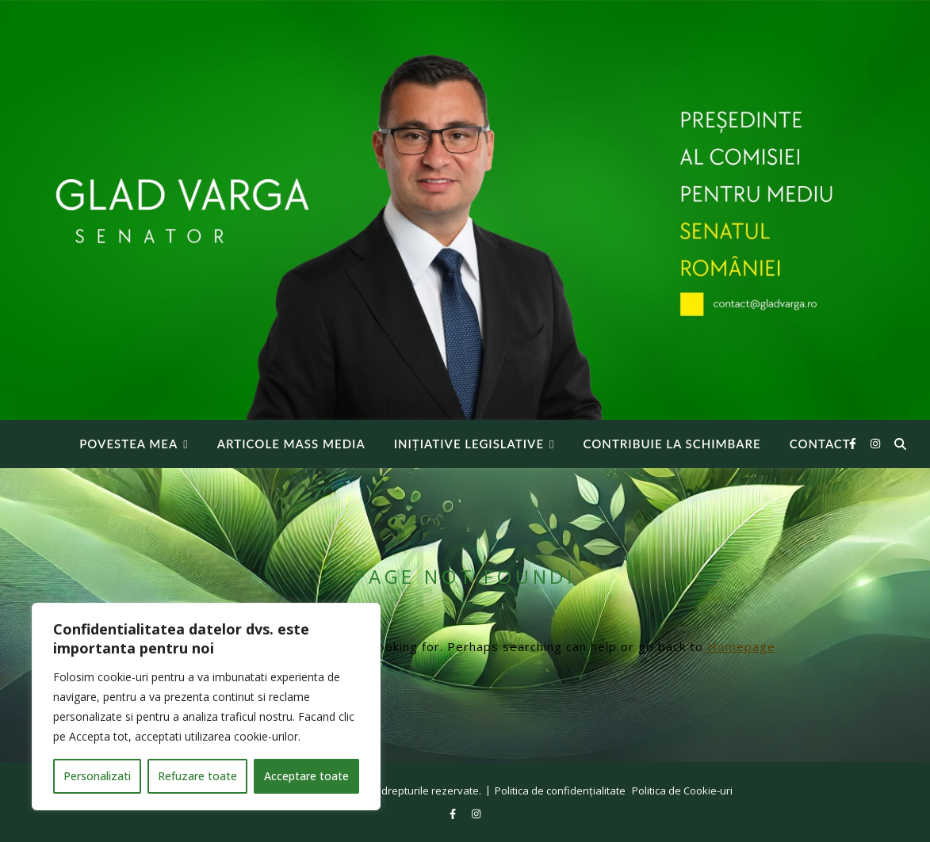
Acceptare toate (306, 775)
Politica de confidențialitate (560, 790)
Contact (820, 443)
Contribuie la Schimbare (672, 443)
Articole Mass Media (291, 443)
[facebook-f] (854, 443)
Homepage (741, 646)
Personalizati (97, 775)
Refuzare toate (197, 775)
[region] (206, 706)
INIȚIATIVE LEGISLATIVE (469, 443)
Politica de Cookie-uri (682, 790)
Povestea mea (128, 443)
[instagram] (875, 443)
